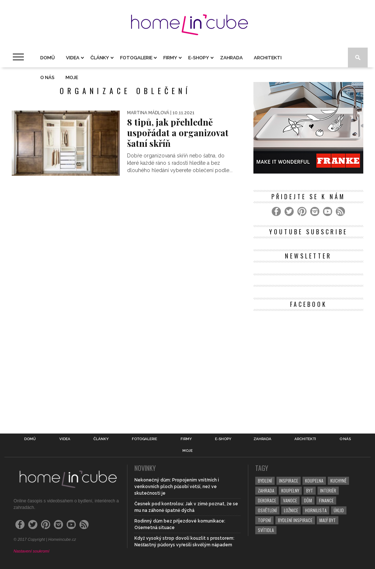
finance (326, 500)
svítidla (266, 530)
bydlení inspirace (295, 520)
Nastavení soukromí (31, 551)
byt (309, 490)
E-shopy (198, 57)
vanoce (290, 500)
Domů (47, 57)
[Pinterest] (302, 211)
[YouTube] (327, 211)
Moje (72, 77)
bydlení (265, 480)
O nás (47, 77)
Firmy (170, 57)
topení (264, 520)
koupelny (290, 490)
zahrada (266, 490)
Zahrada (231, 57)
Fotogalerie (136, 57)
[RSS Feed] (340, 211)
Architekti (268, 57)
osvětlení (267, 510)
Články (99, 57)
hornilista (316, 510)
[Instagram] (314, 211)
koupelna (314, 480)
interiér (328, 490)
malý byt (327, 520)
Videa (72, 57)
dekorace (267, 500)
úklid (339, 510)
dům (308, 500)
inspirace (288, 480)
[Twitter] (289, 211)
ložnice (291, 510)
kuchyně (338, 480)
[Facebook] (276, 211)
